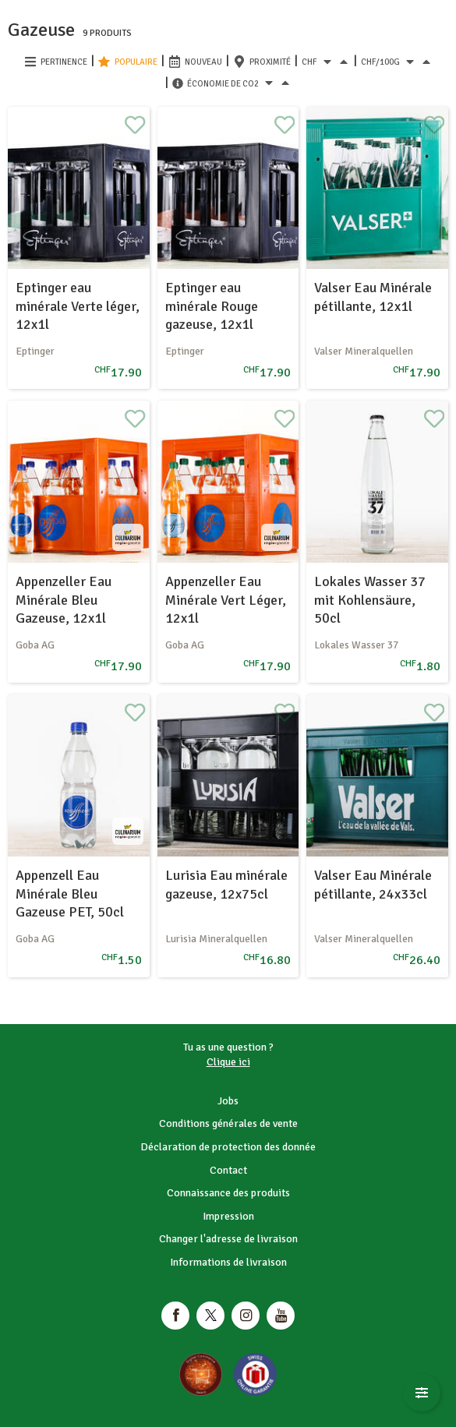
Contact (228, 1170)
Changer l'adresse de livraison (228, 1238)
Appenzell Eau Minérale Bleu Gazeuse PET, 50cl (70, 893)
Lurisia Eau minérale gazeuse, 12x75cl (226, 884)
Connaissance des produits (228, 1192)
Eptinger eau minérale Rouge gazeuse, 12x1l (211, 306)
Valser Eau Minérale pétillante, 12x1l (373, 296)
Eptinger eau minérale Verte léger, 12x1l (78, 306)
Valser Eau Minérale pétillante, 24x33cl (373, 884)
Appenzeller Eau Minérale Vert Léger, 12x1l (225, 600)
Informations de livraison (228, 1262)
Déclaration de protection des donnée (228, 1146)
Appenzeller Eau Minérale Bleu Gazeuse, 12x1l (63, 600)
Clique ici (228, 1061)
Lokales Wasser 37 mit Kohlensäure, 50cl (370, 600)
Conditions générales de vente (228, 1123)
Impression (228, 1216)
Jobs (228, 1100)
